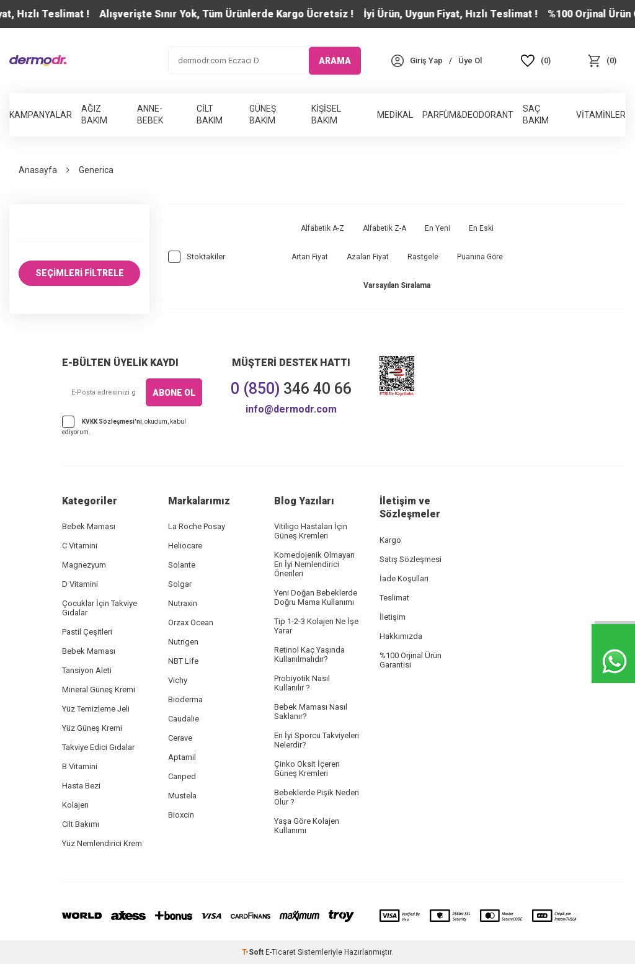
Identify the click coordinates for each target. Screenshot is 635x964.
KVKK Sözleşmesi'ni (112, 421)
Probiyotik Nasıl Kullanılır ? (302, 683)
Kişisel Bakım (326, 114)
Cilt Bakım (210, 114)
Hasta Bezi (81, 785)
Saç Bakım (536, 114)
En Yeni (437, 228)
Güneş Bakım (262, 114)
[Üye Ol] (470, 60)
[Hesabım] (426, 60)
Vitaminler (601, 115)
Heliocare (185, 545)
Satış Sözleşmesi (411, 559)
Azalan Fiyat (368, 256)
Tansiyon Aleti (87, 670)
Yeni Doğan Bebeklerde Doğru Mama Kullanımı (315, 597)
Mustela (182, 795)
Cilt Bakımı (80, 824)
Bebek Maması (88, 526)
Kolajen (75, 805)
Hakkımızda (401, 636)
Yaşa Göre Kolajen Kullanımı (306, 825)
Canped (182, 776)
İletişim (393, 617)
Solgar (180, 584)
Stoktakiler (196, 257)
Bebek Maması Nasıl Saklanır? (310, 711)
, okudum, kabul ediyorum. (124, 425)
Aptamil (182, 757)
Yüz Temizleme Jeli (96, 708)
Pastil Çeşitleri (87, 631)
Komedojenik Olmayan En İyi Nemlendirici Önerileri (314, 564)
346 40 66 (291, 389)
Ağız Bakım (94, 114)
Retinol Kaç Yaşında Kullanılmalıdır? (309, 654)
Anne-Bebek (150, 114)
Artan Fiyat (309, 256)
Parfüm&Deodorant (467, 115)
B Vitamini (79, 766)
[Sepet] (602, 60)
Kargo (390, 540)
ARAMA (335, 60)
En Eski (481, 228)
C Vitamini (79, 545)
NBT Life (183, 661)
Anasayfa (38, 170)
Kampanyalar (40, 115)
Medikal (395, 115)
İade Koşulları (404, 578)
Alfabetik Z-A (384, 228)
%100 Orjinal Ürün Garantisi (411, 660)
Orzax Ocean (190, 622)
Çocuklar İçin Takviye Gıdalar (99, 608)
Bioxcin (181, 814)
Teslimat (394, 597)
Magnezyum (84, 564)
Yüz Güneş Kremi (92, 728)
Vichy (177, 680)
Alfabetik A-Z (322, 228)
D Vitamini (80, 584)
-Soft (253, 952)
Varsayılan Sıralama (396, 285)
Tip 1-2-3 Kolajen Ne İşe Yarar (316, 626)
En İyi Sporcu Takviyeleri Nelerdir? (316, 740)
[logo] (37, 60)
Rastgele (422, 256)
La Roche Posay (196, 526)
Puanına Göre (480, 256)
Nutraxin (182, 603)
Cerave (180, 738)
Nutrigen (183, 641)
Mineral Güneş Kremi (98, 689)
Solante (181, 564)
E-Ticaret (280, 952)
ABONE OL (174, 393)
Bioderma (185, 699)
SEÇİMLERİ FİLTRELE (79, 273)
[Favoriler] (536, 60)
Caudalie (183, 718)
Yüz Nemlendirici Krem (102, 843)
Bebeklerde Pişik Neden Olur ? (316, 797)
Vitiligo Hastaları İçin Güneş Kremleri (310, 531)
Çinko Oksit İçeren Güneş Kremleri (307, 768)
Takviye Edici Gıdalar (98, 747)
